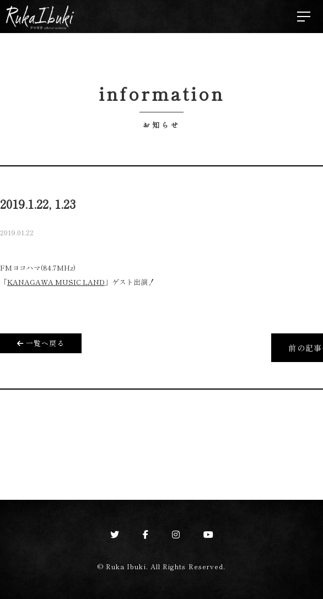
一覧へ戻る (40, 343)
